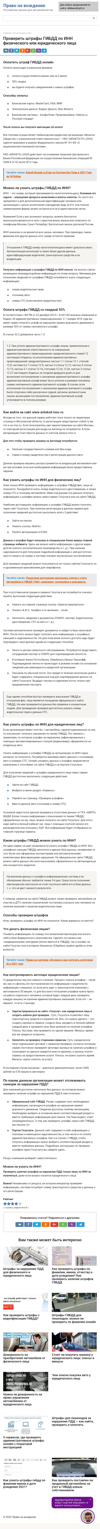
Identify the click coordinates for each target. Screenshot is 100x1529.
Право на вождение (24, 5)
